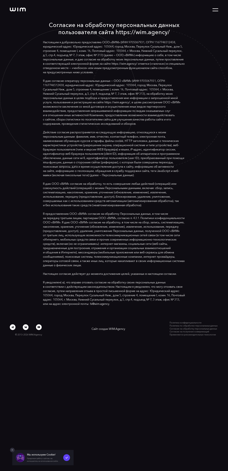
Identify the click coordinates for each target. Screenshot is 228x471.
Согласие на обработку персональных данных (193, 329)
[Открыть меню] (215, 10)
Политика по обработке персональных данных (193, 325)
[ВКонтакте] (26, 327)
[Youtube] (39, 327)
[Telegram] (12, 327)
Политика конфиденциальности (185, 322)
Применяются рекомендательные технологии (193, 334)
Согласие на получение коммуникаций (189, 331)
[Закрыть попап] (12, 450)
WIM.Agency (117, 329)
